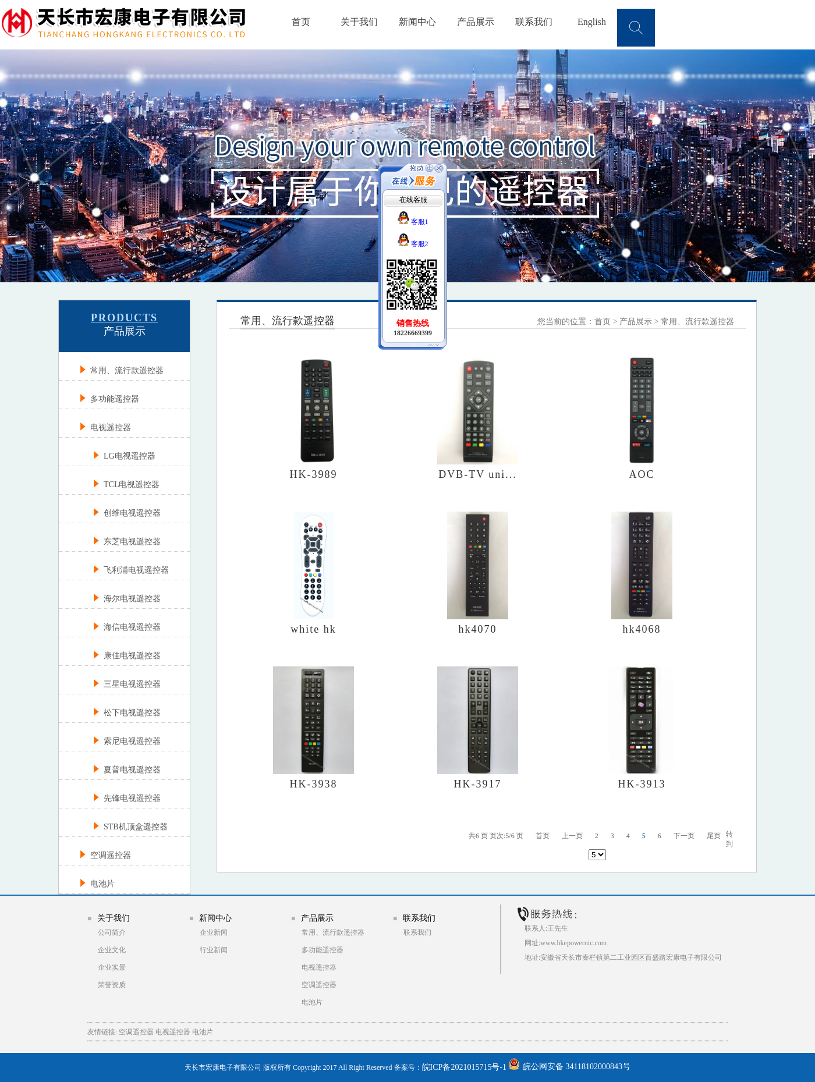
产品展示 (475, 22)
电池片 (312, 1002)
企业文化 (112, 950)
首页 (301, 22)
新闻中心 (417, 22)
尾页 (714, 836)
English (591, 22)
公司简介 (112, 932)
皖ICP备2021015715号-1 (464, 1067)
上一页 (572, 836)
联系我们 (533, 22)
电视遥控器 (319, 967)
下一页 (684, 836)
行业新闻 (214, 950)
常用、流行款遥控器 (697, 321)
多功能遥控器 (322, 950)
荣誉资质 (112, 985)
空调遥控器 (319, 985)
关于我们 (359, 22)
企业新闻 (214, 932)
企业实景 (112, 967)
